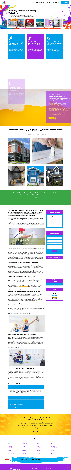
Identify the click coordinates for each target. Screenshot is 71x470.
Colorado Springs (12, 454)
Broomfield (11, 448)
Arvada (10, 442)
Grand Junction (39, 442)
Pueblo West (53, 447)
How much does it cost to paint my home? (17, 387)
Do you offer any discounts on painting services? (18, 398)
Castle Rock (11, 451)
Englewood (25, 448)
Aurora (10, 444)
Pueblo (52, 445)
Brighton (10, 447)
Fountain (24, 454)
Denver (24, 447)
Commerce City (25, 444)
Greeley (38, 444)
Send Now (54, 251)
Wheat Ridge (53, 452)
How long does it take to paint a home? (16, 405)
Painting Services (40, 2)
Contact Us (56, 2)
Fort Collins (25, 452)
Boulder (10, 445)
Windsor (52, 454)
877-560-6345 (65, 2)
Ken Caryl (38, 447)
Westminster (53, 451)
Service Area (49, 2)
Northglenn (53, 442)
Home (32, 2)
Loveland (38, 454)
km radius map (54, 268)
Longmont (38, 452)
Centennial (11, 452)
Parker (52, 444)
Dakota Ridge (25, 445)
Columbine (25, 442)
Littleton (38, 451)
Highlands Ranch (40, 445)
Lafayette (38, 448)
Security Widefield (54, 448)
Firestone (24, 451)
